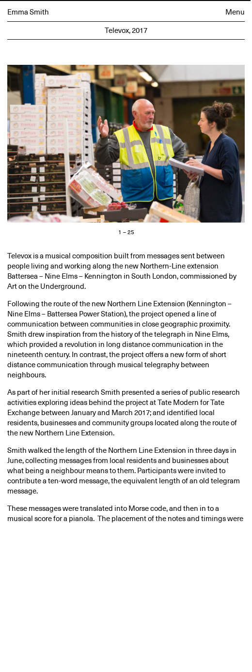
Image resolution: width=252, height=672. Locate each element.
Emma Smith (28, 12)
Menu (235, 12)
